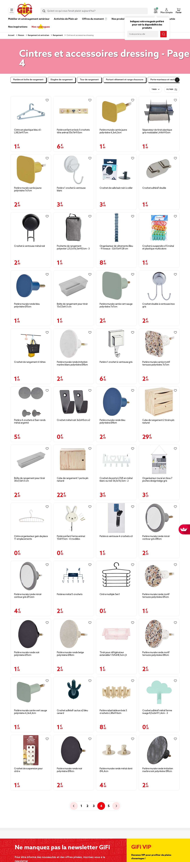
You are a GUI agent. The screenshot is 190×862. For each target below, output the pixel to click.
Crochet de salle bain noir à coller (116, 188)
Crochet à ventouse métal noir (29, 246)
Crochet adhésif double (154, 188)
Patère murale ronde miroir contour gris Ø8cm (156, 537)
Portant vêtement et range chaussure (124, 80)
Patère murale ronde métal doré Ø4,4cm (116, 770)
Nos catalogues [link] (41, 26)
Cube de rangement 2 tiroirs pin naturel (158, 421)
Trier (154, 89)
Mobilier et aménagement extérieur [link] (29, 19)
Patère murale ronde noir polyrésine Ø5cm (26, 653)
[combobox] (94, 11)
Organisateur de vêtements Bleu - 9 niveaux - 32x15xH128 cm (116, 247)
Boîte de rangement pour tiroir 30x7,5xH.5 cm (29, 479)
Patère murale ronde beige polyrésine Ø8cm (70, 653)
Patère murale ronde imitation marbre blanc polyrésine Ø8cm (72, 363)
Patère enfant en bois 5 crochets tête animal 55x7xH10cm (73, 131)
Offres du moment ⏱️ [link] (94, 19)
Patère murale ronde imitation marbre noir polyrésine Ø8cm (157, 770)
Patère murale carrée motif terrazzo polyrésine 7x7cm (156, 363)
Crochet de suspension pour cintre (28, 770)
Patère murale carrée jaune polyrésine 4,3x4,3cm (113, 131)
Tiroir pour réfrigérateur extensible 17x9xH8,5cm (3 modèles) (113, 653)
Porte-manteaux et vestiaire (164, 80)
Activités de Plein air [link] (66, 19)
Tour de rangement (89, 80)
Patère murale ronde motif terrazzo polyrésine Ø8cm (155, 653)
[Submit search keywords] (44, 11)
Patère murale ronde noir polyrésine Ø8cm (69, 770)
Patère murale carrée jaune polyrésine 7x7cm (27, 189)
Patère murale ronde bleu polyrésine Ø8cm (112, 421)
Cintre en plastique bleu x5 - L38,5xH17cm (28, 131)
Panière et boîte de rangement (28, 80)
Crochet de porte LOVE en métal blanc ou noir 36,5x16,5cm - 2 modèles (116, 479)
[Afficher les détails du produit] (31, 111)
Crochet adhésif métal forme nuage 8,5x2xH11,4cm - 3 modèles (157, 712)
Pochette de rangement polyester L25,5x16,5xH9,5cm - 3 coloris (73, 247)
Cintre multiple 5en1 (110, 594)
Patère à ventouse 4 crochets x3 (116, 536)
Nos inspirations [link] (17, 26)
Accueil (11, 35)
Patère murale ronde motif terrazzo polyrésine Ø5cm (155, 595)
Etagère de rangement (62, 80)
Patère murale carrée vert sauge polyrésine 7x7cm (116, 305)
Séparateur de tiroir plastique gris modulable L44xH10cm (157, 131)
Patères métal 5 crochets (69, 594)
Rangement (57, 35)
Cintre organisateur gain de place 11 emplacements (31, 537)
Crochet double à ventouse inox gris (158, 305)
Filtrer (171, 89)
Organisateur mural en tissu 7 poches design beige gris (157, 479)
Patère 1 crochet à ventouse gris (116, 362)
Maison (21, 35)
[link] (119, 23)
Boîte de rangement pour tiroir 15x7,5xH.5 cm (72, 305)
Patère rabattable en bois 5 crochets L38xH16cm (113, 712)
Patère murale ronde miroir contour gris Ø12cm (28, 595)
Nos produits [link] (119, 19)
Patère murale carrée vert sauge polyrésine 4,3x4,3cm (30, 712)
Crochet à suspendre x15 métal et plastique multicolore (158, 247)
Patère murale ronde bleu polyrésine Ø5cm (27, 305)
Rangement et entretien (38, 35)
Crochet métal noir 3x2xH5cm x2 (73, 420)
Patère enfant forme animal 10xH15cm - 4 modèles (71, 537)
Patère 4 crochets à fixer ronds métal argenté (29, 421)
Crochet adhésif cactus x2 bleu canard (72, 712)
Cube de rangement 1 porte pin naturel (72, 479)
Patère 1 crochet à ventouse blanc (71, 189)
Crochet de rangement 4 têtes (29, 362)
